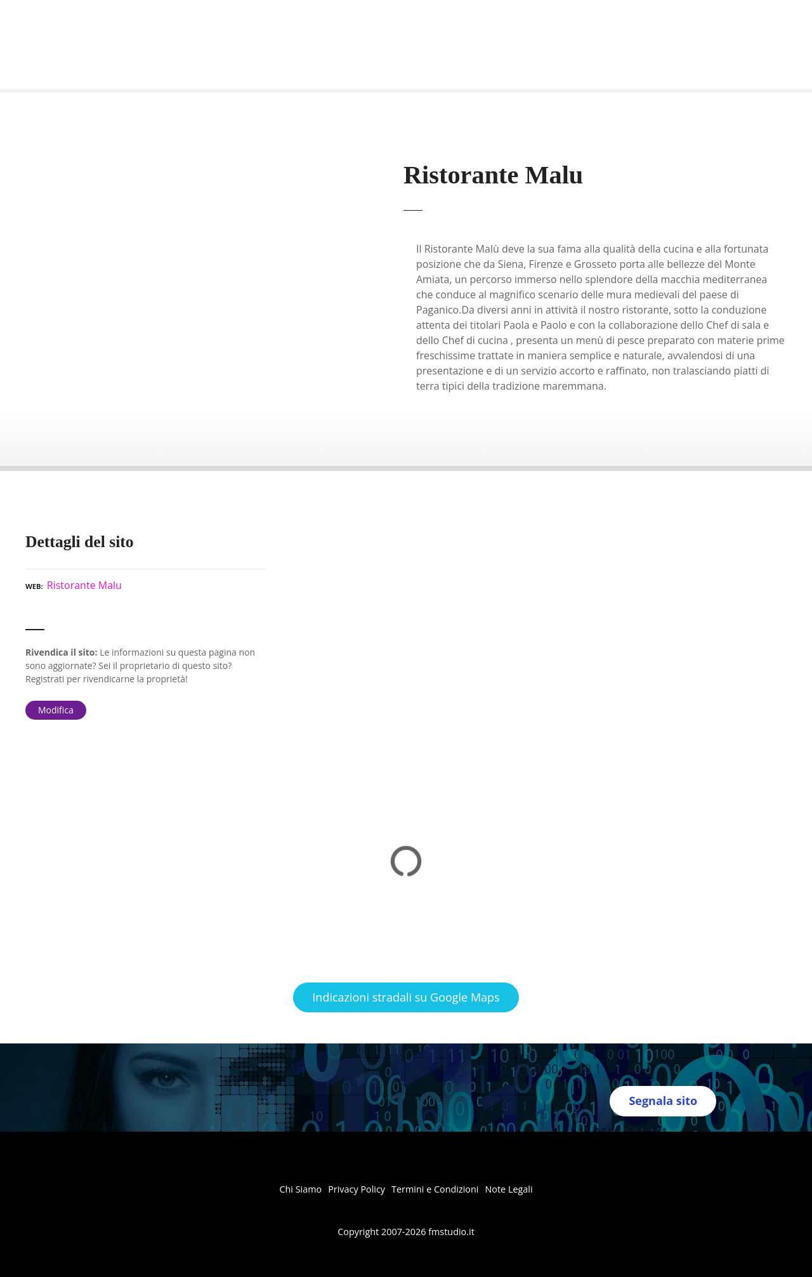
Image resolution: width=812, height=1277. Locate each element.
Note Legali (508, 1189)
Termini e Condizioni (434, 1189)
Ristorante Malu (84, 585)
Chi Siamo (300, 1189)
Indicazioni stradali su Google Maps (405, 997)
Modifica (56, 710)
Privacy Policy (356, 1189)
